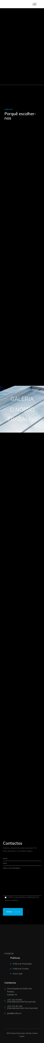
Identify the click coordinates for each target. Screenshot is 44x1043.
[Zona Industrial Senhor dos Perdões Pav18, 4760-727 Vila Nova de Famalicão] (22, 799)
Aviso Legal (17, 974)
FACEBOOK (9, 954)
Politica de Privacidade (22, 964)
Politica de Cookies (21, 969)
